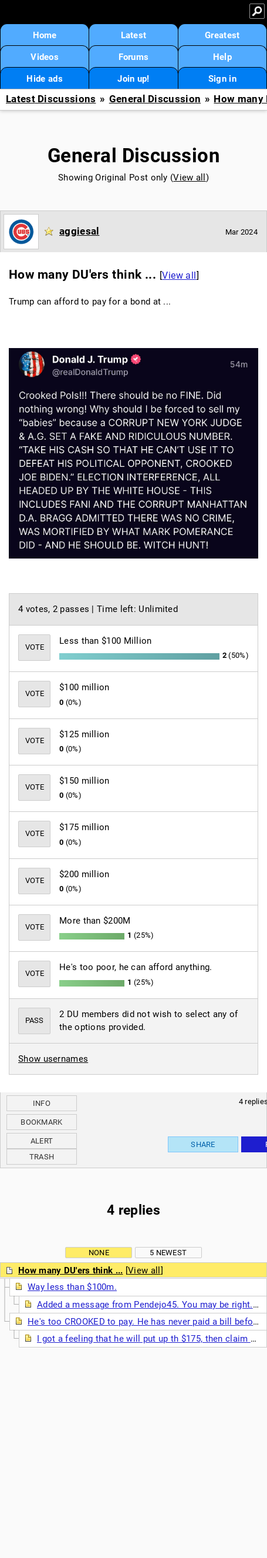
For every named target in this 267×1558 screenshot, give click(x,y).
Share (203, 1144)
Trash (42, 1156)
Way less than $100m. (72, 1287)
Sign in (222, 78)
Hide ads (44, 78)
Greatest (222, 35)
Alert (42, 1140)
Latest (134, 35)
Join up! (133, 78)
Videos (45, 57)
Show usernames (53, 1059)
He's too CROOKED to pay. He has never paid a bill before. (145, 1321)
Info (41, 1103)
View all (189, 177)
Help (222, 57)
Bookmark (41, 1122)
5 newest (168, 1252)
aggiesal (79, 231)
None (99, 1252)
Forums (134, 57)
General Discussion (155, 99)
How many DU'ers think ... (70, 1270)
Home (45, 35)
